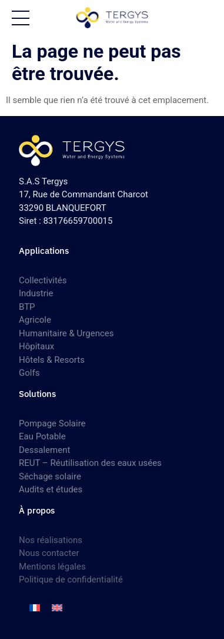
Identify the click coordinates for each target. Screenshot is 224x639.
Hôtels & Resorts (52, 360)
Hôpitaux (36, 346)
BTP (27, 307)
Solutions (37, 393)
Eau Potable (42, 436)
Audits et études (50, 489)
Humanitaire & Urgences (66, 333)
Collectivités (43, 280)
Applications (44, 250)
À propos (37, 510)
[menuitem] (35, 607)
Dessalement (44, 450)
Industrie (36, 293)
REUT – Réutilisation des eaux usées (90, 463)
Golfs (29, 372)
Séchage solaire (50, 476)
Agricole (35, 319)
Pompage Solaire (52, 423)
